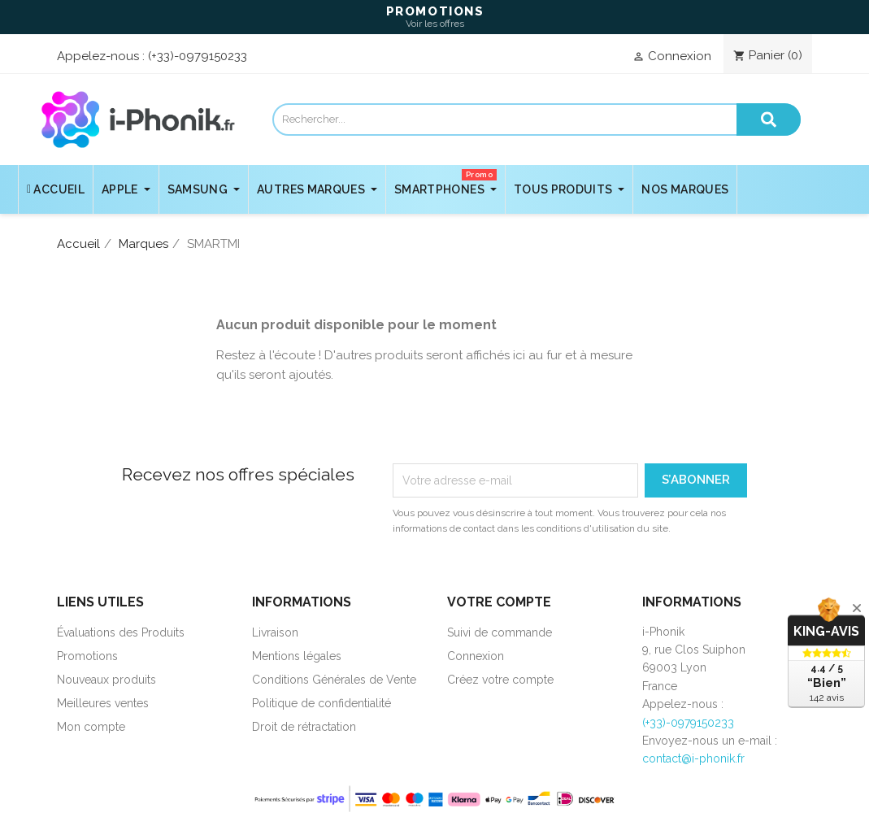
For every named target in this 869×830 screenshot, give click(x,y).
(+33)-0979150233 (197, 56)
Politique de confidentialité (321, 703)
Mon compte (91, 726)
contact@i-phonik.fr (693, 758)
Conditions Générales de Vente (334, 679)
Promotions (87, 656)
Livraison (275, 632)
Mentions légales (296, 656)
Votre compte (499, 602)
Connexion (475, 656)
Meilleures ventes (103, 703)
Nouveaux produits (106, 679)
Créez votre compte (500, 679)
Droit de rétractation (304, 726)
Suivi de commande (499, 632)
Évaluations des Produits (121, 632)
